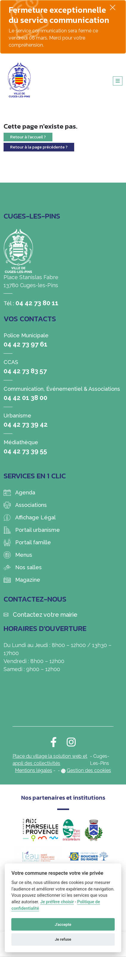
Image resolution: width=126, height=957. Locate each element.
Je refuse (63, 939)
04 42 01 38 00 (25, 397)
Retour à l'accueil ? (28, 137)
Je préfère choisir (57, 901)
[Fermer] (112, 7)
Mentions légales (33, 770)
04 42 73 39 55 (25, 451)
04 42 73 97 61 (25, 344)
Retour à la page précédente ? (39, 147)
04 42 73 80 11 (36, 303)
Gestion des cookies (89, 770)
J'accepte (63, 924)
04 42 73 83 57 (25, 371)
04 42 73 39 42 (26, 424)
